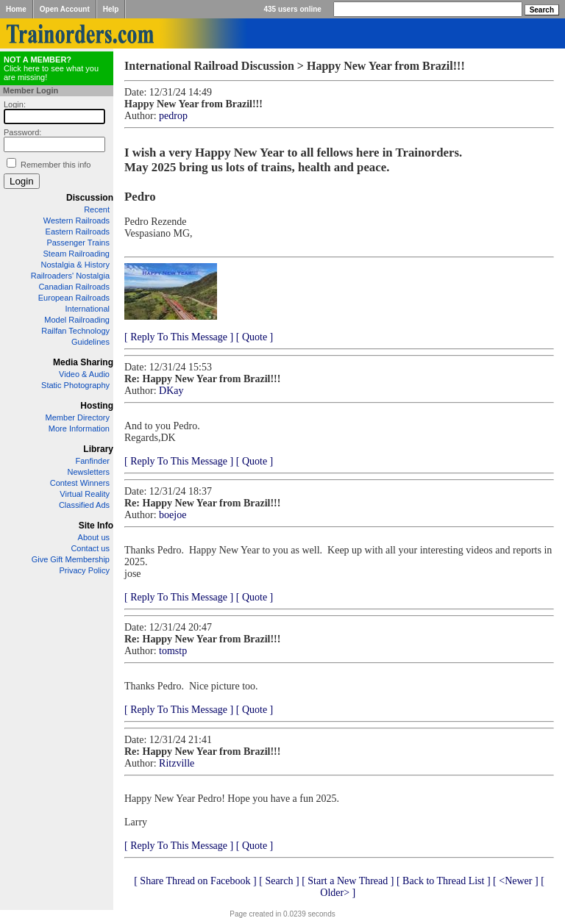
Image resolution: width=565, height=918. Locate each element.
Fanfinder (93, 460)
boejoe (172, 514)
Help (111, 9)
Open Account (65, 9)
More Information (79, 428)
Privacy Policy (85, 570)
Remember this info (55, 164)
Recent (97, 209)
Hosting (96, 406)
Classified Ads (84, 505)
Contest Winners (80, 482)
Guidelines (90, 341)
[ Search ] (279, 880)
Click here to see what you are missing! (51, 68)
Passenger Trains (78, 242)
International (87, 308)
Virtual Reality (85, 494)
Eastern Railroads (78, 231)
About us (94, 537)
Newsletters (89, 471)
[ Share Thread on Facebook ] (195, 880)
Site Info (96, 525)
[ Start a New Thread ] (348, 880)
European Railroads (74, 297)
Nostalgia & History (75, 264)
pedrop (173, 115)
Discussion (89, 198)
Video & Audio (84, 374)
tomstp (173, 650)
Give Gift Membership (71, 559)
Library (98, 449)
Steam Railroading (76, 253)
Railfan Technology (75, 330)
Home (16, 9)
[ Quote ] (255, 337)
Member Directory (78, 417)
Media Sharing (83, 362)
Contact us (90, 548)
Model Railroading (77, 319)
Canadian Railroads (74, 286)
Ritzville (176, 763)
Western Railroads (76, 220)
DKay (171, 390)
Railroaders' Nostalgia (70, 275)
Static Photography (75, 385)
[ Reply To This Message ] (178, 337)
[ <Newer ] (516, 880)
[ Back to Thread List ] (444, 880)
